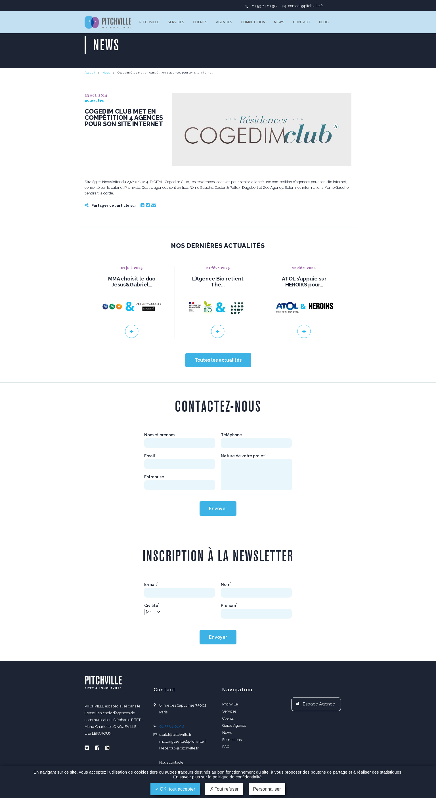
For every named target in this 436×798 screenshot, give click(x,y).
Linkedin (107, 747)
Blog (324, 22)
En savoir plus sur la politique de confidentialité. (218, 776)
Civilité (151, 605)
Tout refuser (224, 789)
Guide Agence (234, 725)
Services (176, 22)
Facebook (142, 205)
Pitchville (149, 22)
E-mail (151, 584)
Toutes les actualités (218, 360)
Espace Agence (319, 704)
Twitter (148, 205)
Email (153, 205)
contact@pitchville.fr (305, 6)
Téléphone (231, 435)
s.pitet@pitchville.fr (175, 734)
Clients (200, 22)
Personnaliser (267, 789)
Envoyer (218, 508)
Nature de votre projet (243, 456)
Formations (232, 740)
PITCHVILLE (108, 22)
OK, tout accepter (175, 789)
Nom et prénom (160, 435)
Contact (302, 22)
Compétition (253, 22)
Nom (226, 584)
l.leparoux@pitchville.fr (179, 748)
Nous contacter (172, 762)
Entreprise (154, 477)
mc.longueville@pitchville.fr (183, 741)
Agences (224, 22)
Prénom (229, 605)
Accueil (90, 72)
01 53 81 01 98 (264, 6)
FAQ (225, 747)
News (279, 22)
